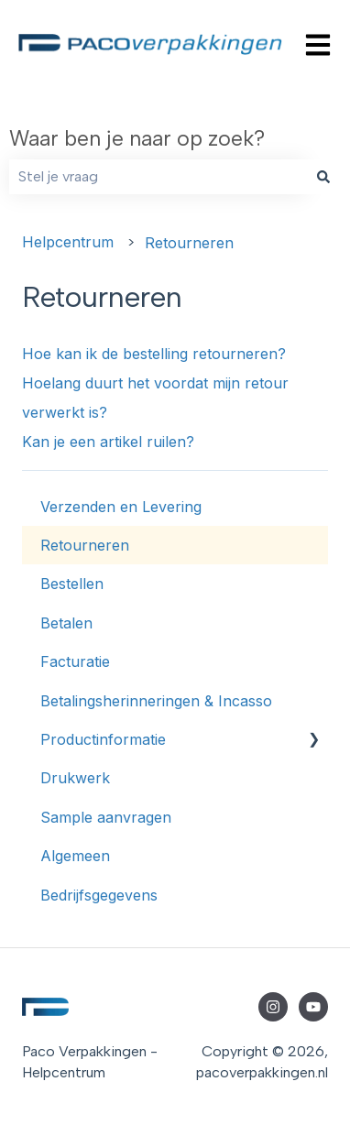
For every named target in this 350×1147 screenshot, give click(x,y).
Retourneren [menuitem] (84, 545)
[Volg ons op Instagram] (273, 1006)
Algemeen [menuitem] (75, 856)
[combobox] (157, 176)
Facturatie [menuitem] (75, 661)
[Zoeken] (323, 176)
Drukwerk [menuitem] (75, 778)
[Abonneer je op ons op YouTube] (313, 1006)
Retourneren (189, 243)
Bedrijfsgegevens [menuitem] (99, 895)
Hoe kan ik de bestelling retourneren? (154, 353)
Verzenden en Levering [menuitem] (121, 506)
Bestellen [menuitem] (72, 583)
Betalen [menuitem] (66, 623)
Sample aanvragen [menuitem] (105, 817)
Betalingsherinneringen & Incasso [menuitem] (156, 701)
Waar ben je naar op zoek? (137, 138)
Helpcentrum (68, 242)
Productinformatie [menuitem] (103, 739)
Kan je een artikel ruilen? (108, 441)
